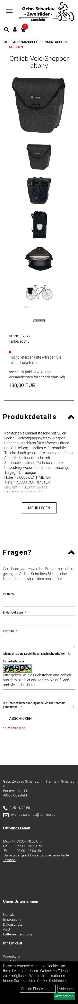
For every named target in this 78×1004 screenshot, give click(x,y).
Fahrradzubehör (26, 42)
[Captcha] (39, 694)
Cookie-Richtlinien (51, 980)
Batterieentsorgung (17, 934)
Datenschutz (12, 924)
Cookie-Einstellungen (37, 989)
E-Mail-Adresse (13, 612)
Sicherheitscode (13, 661)
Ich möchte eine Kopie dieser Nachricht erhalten (34, 653)
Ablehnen (66, 989)
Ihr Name (9, 594)
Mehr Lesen (39, 508)
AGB (6, 929)
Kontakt (9, 915)
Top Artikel (11, 961)
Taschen (15, 47)
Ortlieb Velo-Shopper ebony (39, 62)
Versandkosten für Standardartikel (36, 377)
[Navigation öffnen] (9, 11)
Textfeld (8, 631)
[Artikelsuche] (6, 30)
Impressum (12, 919)
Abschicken (20, 718)
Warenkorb (11, 956)
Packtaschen (56, 42)
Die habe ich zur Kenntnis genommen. (34, 704)
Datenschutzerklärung (22, 703)
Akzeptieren (64, 996)
